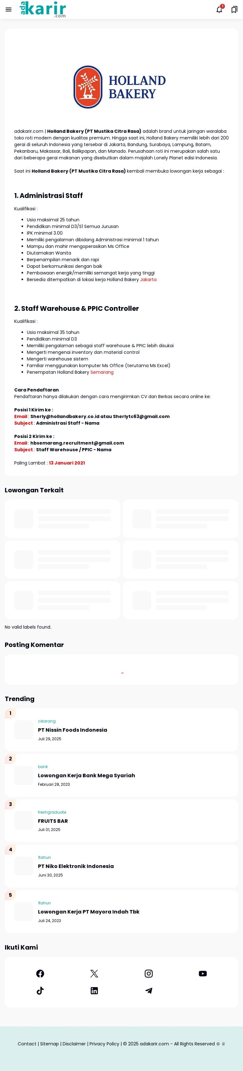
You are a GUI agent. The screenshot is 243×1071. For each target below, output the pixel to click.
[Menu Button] (8, 9)
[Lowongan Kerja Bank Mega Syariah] (23, 775)
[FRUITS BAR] (23, 820)
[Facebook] (40, 973)
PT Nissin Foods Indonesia (72, 730)
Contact (27, 1044)
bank (43, 766)
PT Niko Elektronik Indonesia (76, 866)
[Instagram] (149, 973)
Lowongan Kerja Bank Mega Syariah (86, 775)
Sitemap (49, 1044)
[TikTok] (40, 990)
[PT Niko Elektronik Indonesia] (23, 866)
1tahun (44, 857)
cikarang (47, 721)
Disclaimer (74, 1044)
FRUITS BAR (53, 821)
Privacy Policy (104, 1044)
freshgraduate (52, 812)
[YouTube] (203, 973)
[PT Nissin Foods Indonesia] (23, 729)
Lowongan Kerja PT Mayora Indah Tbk (89, 912)
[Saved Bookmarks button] (234, 9)
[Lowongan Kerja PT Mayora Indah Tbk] (23, 911)
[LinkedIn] (95, 990)
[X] (95, 973)
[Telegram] (149, 990)
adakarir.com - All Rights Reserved (177, 1044)
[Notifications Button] (219, 9)
